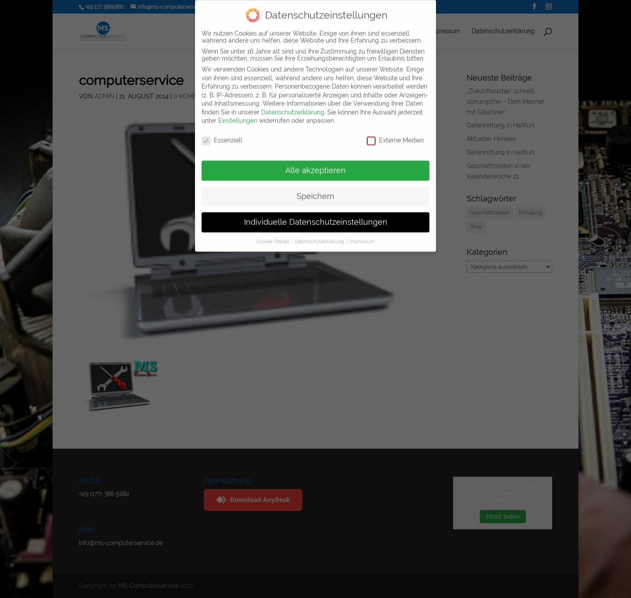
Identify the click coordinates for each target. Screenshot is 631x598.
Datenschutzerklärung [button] (320, 235)
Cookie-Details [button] (273, 235)
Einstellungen (237, 114)
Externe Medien (395, 133)
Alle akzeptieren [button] (315, 164)
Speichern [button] (315, 190)
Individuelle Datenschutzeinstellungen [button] (315, 215)
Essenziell (222, 133)
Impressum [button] (362, 235)
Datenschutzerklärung (292, 105)
